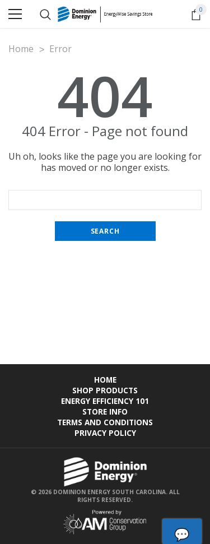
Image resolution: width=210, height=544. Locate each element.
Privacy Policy (105, 432)
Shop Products (105, 390)
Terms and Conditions (105, 422)
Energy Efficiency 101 (105, 401)
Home (105, 379)
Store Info (105, 411)
